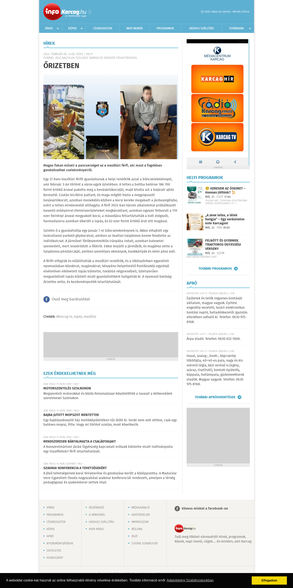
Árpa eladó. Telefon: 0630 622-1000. (214, 339)
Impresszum (140, 522)
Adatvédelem (140, 515)
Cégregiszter (102, 28)
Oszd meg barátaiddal (71, 299)
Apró (50, 536)
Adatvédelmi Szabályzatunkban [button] (190, 580)
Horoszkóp (55, 558)
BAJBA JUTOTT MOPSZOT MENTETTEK (71, 415)
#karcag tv (64, 316)
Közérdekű (96, 507)
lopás (78, 316)
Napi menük (134, 28)
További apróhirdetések (215, 397)
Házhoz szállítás (201, 28)
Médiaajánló (140, 507)
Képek (72, 28)
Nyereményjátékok (60, 543)
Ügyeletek (54, 550)
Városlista (89, 12)
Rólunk (136, 529)
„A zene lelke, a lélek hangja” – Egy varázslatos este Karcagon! (225, 219)
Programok (165, 28)
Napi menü (96, 529)
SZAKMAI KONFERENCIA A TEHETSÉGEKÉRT (75, 468)
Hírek (49, 28)
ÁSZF (134, 536)
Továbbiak (236, 28)
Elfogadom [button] (269, 580)
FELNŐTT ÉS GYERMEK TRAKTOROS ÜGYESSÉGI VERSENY (223, 244)
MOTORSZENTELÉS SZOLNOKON (67, 388)
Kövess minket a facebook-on (205, 508)
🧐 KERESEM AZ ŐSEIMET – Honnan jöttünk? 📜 (225, 190)
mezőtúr (90, 316)
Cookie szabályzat (144, 543)
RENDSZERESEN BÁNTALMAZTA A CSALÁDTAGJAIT (79, 441)
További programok (215, 268)
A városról (97, 515)
